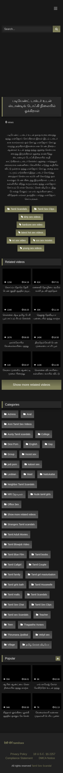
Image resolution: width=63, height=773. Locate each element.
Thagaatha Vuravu (34, 624)
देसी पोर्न (8, 743)
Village (11, 644)
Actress (12, 414)
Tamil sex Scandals (18, 614)
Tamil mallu (14, 594)
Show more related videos (31, 384)
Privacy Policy (18, 754)
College (45, 434)
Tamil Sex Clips (44, 209)
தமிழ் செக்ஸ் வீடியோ (37, 644)
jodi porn (12, 464)
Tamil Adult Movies (18, 534)
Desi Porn (13, 444)
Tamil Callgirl (15, 564)
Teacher (43, 614)
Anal (29, 414)
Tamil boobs (41, 554)
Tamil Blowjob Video (18, 544)
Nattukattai (49, 474)
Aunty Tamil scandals (19, 434)
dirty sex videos (30, 216)
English (33, 444)
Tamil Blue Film (16, 554)
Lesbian (12, 474)
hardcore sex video (31, 224)
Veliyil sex (44, 634)
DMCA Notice (47, 758)
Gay (50, 444)
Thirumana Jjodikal (18, 634)
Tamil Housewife (43, 584)
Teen (10, 624)
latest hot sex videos (30, 232)
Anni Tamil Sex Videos (20, 424)
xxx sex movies (42, 240)
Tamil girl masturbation (43, 574)
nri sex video (17, 240)
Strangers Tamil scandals (21, 524)
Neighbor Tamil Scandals (21, 484)
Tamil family (14, 574)
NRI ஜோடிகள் (15, 494)
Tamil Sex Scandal (41, 765)
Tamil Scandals (17, 209)
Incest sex (30, 454)
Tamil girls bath (16, 584)
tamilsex (18, 743)
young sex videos (30, 248)
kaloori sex (33, 464)
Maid (29, 474)
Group (11, 454)
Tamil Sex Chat (16, 604)
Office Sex (13, 504)
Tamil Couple (39, 564)
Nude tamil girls (42, 494)
